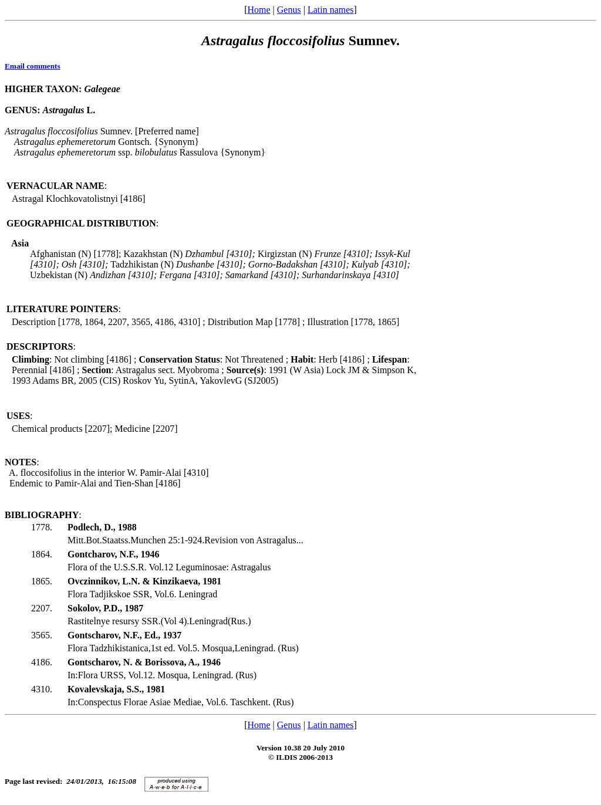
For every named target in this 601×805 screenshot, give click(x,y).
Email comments (32, 66)
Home (258, 10)
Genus (289, 10)
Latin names (331, 10)
